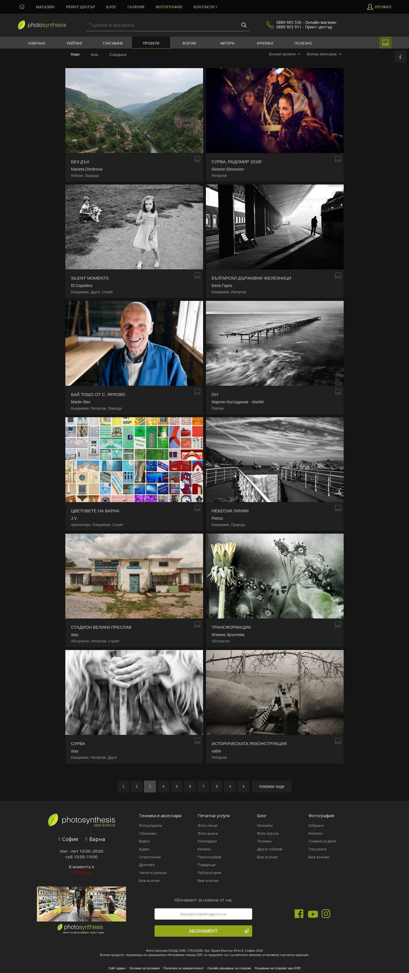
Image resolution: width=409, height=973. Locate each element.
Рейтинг (75, 43)
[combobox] (284, 54)
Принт (80, 6)
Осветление (150, 856)
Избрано (36, 43)
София (68, 839)
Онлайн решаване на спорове (229, 968)
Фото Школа (268, 833)
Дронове (147, 864)
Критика (265, 43)
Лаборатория (209, 872)
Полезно (303, 43)
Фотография (169, 6)
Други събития (269, 849)
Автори (227, 43)
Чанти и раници (153, 872)
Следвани (117, 55)
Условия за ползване (144, 968)
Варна (95, 839)
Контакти (203, 6)
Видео (144, 841)
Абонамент (219, 931)
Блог (111, 6)
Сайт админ (117, 968)
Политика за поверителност (183, 968)
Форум (189, 43)
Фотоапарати (150, 825)
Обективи (147, 833)
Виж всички (149, 880)
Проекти (151, 43)
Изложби (265, 825)
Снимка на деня (322, 841)
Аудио (144, 849)
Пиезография (209, 856)
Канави (204, 849)
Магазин (45, 6)
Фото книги (208, 833)
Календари (207, 841)
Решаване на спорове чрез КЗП (278, 968)
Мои (94, 55)
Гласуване (113, 43)
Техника (264, 841)
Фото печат (208, 825)
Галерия (136, 6)
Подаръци (207, 864)
